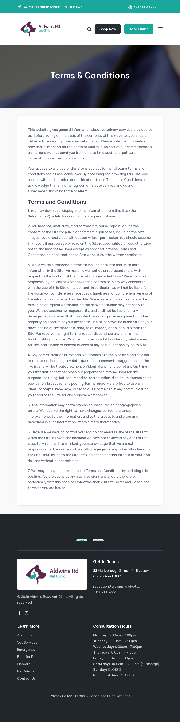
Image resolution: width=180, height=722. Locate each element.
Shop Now (107, 29)
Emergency (26, 649)
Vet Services (27, 642)
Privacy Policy (61, 696)
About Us (24, 635)
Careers (23, 664)
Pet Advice (26, 671)
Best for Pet (27, 656)
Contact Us (26, 678)
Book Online (139, 29)
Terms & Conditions (90, 696)
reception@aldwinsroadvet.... (116, 586)
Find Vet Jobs (119, 696)
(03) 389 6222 (145, 6)
